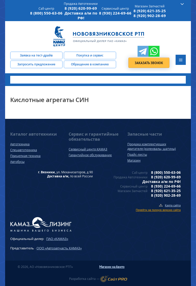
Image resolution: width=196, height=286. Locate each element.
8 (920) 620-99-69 (81, 8)
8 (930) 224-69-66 (115, 13)
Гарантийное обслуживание (90, 155)
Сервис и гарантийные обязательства (93, 136)
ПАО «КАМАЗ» (57, 238)
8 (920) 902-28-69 (149, 15)
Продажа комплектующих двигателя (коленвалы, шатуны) (151, 146)
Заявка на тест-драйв (36, 55)
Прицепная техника (25, 156)
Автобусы (17, 162)
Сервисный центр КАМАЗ (88, 149)
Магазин (134, 160)
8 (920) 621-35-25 (149, 10)
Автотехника (20, 144)
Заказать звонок (149, 63)
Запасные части (144, 134)
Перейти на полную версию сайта (158, 210)
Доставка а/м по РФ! (81, 15)
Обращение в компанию (90, 64)
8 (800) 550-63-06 (46, 13)
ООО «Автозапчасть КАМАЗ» (59, 248)
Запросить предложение (36, 64)
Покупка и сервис (89, 55)
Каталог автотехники (33, 134)
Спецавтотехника (23, 150)
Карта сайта (173, 205)
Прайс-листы (137, 154)
